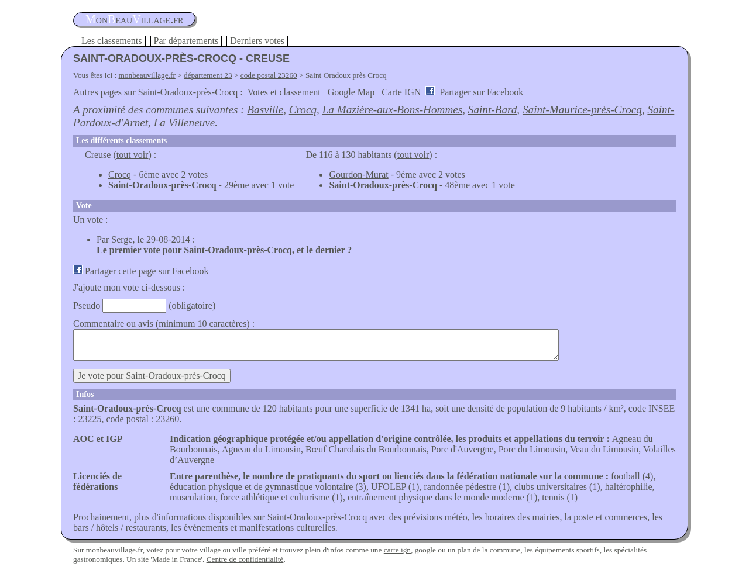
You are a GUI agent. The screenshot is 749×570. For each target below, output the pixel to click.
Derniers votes (257, 41)
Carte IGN (401, 92)
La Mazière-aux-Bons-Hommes (392, 109)
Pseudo (86, 305)
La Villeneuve (184, 122)
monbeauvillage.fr (147, 75)
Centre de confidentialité (245, 559)
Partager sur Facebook (481, 92)
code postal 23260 (268, 75)
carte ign (397, 549)
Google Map (351, 92)
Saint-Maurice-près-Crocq (582, 109)
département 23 (208, 75)
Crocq (303, 109)
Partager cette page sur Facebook (146, 271)
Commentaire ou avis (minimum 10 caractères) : (164, 324)
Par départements (186, 41)
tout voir (132, 155)
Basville (265, 109)
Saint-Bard (492, 109)
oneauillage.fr (134, 19)
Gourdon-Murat (358, 174)
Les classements (111, 41)
